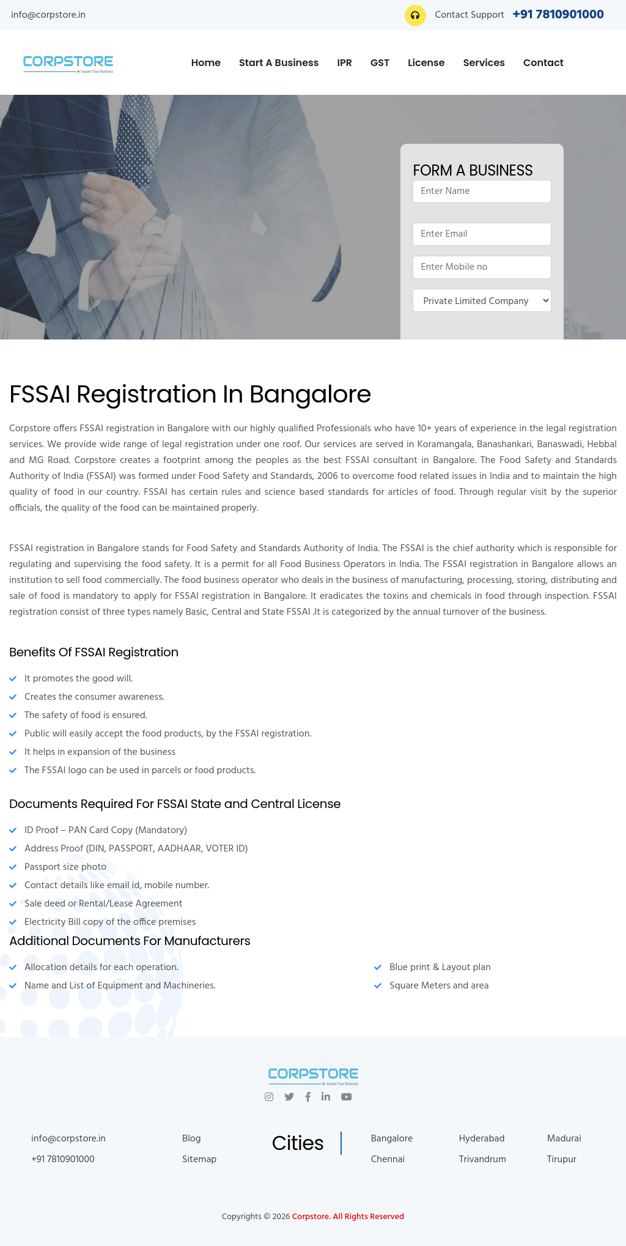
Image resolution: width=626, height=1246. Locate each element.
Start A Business (279, 63)
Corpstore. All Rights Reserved (348, 1217)
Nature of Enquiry (482, 300)
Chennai (388, 1159)
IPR (344, 63)
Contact (543, 63)
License (426, 63)
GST (379, 63)
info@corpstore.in (48, 15)
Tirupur (561, 1159)
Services (484, 63)
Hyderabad (482, 1139)
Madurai (564, 1139)
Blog (191, 1139)
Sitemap (199, 1159)
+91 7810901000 (558, 15)
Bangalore (392, 1139)
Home (206, 63)
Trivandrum (482, 1159)
